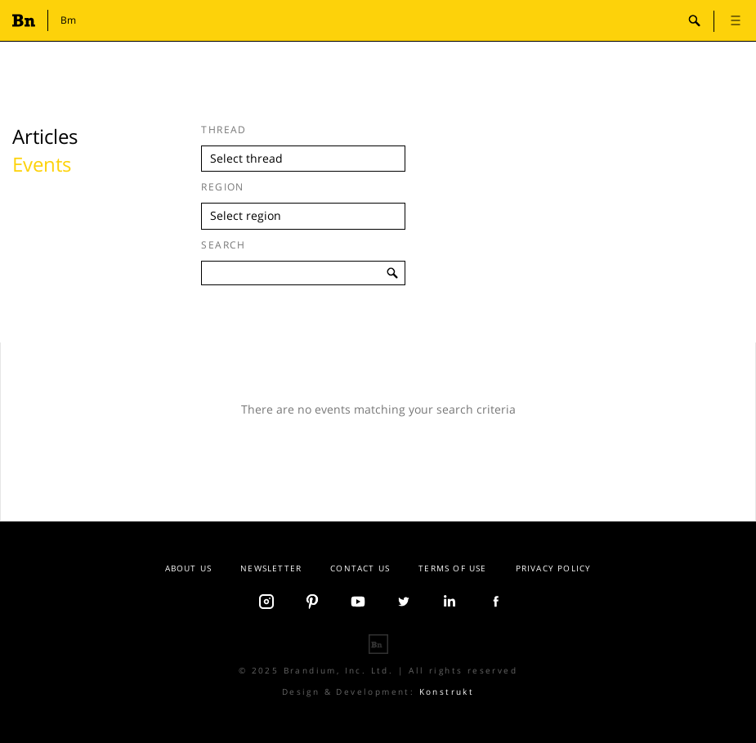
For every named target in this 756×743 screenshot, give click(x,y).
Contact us (360, 568)
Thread (224, 130)
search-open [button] (694, 20)
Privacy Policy (554, 568)
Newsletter (271, 568)
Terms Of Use (452, 568)
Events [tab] (41, 163)
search (393, 273)
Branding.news (27, 20)
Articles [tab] (45, 136)
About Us (188, 568)
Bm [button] (68, 20)
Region (222, 187)
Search (223, 245)
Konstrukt (447, 691)
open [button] (735, 20)
